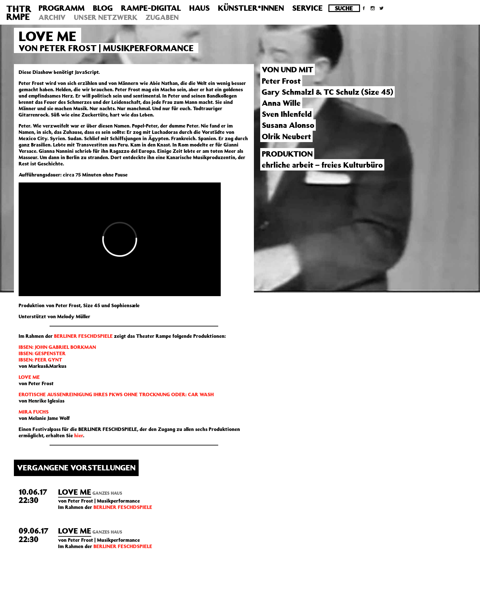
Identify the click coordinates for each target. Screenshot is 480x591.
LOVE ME (29, 377)
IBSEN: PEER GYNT (40, 359)
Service (307, 8)
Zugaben (162, 17)
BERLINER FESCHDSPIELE (84, 336)
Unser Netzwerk (105, 17)
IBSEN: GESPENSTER (42, 353)
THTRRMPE (18, 12)
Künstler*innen (251, 8)
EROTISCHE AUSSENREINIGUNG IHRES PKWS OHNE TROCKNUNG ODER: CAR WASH (116, 394)
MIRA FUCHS (34, 412)
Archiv (52, 17)
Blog (103, 8)
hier (78, 435)
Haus (199, 8)
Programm (62, 8)
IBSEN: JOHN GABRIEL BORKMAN (57, 347)
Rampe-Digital (151, 8)
